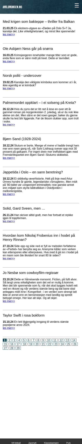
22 (49, 344)
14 (73, 340)
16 (11, 344)
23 (55, 344)
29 (18, 348)
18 (24, 344)
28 (11, 348)
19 (30, 344)
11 (54, 340)
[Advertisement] (41, 392)
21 (43, 344)
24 (62, 344)
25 (68, 344)
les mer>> (9, 34)
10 (48, 340)
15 (5, 344)
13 (67, 340)
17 (18, 344)
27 (5, 348)
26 (75, 344)
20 (37, 344)
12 (61, 340)
